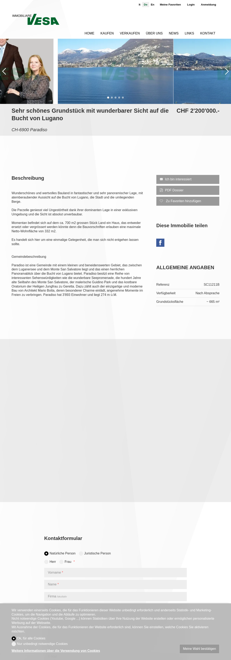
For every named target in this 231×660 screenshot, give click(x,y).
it (139, 4)
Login (191, 4)
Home (89, 33)
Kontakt (207, 33)
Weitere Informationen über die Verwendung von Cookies (56, 650)
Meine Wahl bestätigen (199, 648)
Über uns (154, 33)
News (174, 33)
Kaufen (107, 33)
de (145, 4)
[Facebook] (160, 243)
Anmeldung (208, 4)
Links (189, 33)
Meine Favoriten (170, 4)
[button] (4, 71)
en (152, 4)
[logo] (36, 19)
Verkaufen (130, 33)
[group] (115, 71)
